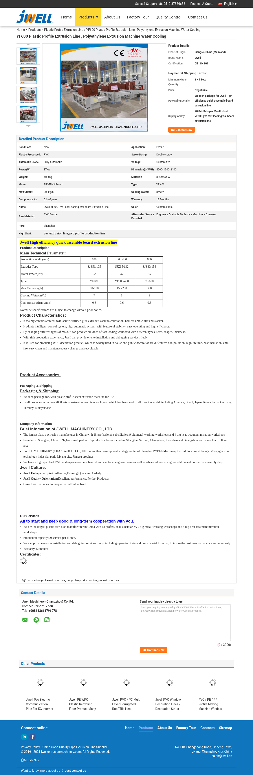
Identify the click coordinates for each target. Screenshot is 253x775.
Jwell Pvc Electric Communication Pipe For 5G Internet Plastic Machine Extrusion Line (39, 709)
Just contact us (75, 770)
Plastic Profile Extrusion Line (63, 29)
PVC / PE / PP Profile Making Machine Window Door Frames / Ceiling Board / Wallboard (210, 711)
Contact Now (184, 130)
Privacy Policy (30, 747)
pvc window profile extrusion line (46, 580)
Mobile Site (30, 760)
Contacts (207, 728)
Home (66, 17)
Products (86, 17)
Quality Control (169, 17)
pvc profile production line (82, 580)
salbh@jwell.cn (222, 756)
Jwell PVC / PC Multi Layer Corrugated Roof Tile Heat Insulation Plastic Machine (126, 709)
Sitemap (225, 728)
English (230, 3)
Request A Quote (201, 3)
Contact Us (197, 17)
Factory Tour (138, 17)
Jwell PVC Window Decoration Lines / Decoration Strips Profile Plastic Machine (168, 709)
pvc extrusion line (109, 580)
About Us (112, 17)
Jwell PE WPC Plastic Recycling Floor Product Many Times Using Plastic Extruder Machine (82, 709)
